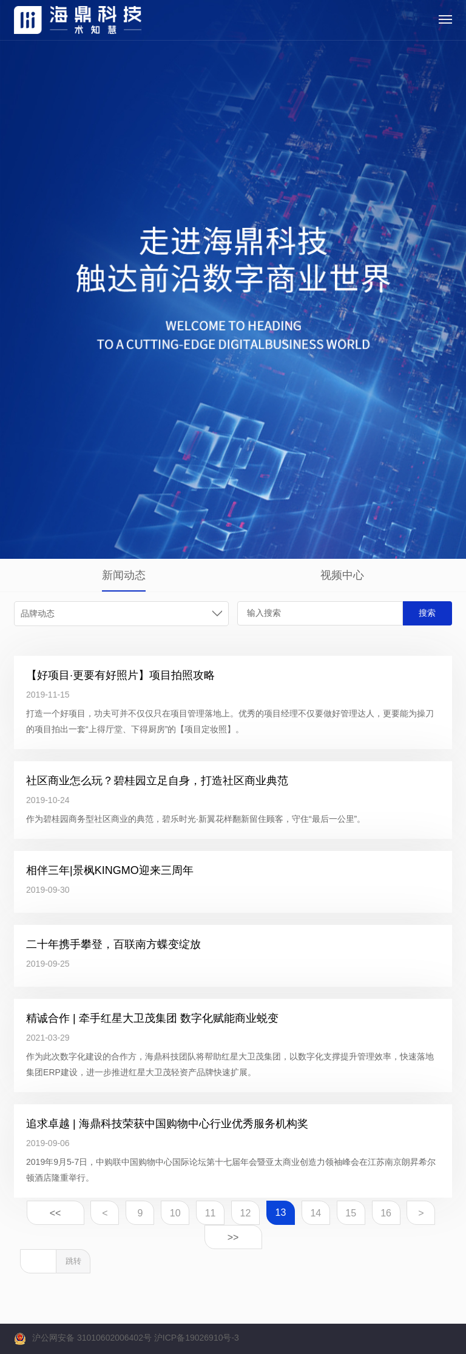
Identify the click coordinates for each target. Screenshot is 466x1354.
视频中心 (342, 575)
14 (315, 1213)
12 (245, 1213)
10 (175, 1213)
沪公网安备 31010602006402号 (92, 1337)
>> (233, 1237)
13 (280, 1212)
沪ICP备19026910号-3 (196, 1337)
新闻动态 (124, 575)
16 (385, 1213)
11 (210, 1213)
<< (55, 1213)
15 (350, 1213)
